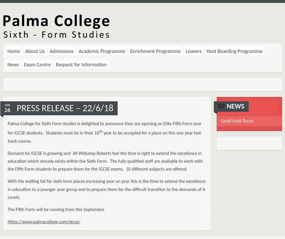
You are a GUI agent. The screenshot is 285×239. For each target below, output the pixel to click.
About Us (35, 51)
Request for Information (81, 64)
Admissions (62, 51)
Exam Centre (37, 64)
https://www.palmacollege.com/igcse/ (44, 221)
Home (14, 51)
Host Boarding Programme (235, 51)
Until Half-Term (237, 121)
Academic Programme (102, 51)
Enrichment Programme (155, 51)
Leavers (194, 51)
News (13, 64)
